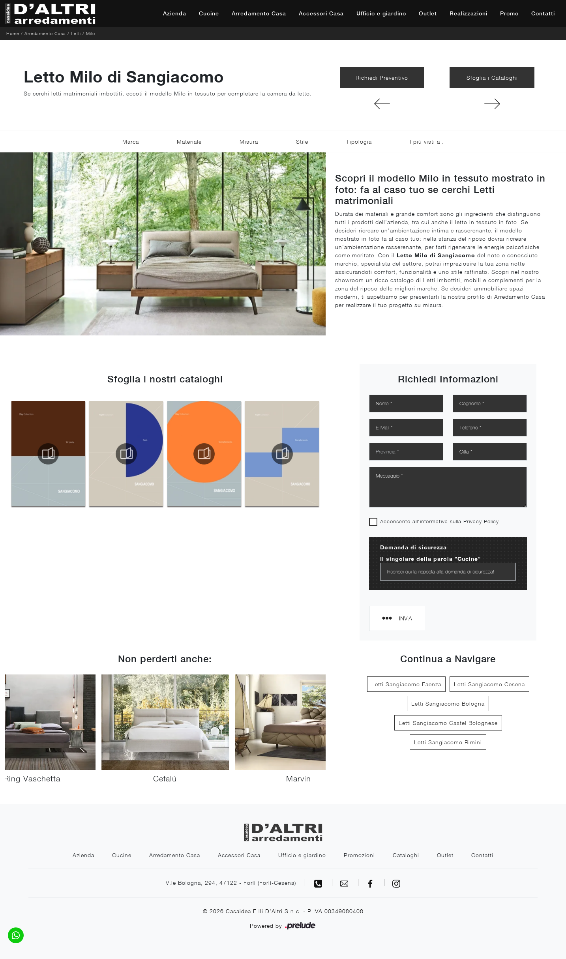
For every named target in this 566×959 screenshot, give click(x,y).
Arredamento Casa (259, 13)
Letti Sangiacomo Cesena (489, 684)
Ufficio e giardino (381, 13)
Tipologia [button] (359, 141)
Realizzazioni (468, 13)
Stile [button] (302, 141)
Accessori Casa (321, 13)
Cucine (209, 13)
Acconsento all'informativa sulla (439, 521)
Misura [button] (249, 141)
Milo (90, 33)
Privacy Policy (481, 521)
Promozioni (359, 855)
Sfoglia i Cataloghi (492, 77)
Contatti (543, 13)
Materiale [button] (189, 141)
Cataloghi (406, 855)
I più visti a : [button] (427, 141)
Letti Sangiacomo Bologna (448, 703)
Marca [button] (130, 141)
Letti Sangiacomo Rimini (448, 742)
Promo (509, 13)
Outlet (428, 13)
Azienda (174, 13)
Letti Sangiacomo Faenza (406, 684)
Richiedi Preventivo (382, 77)
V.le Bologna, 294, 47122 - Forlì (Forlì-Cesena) (231, 882)
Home (12, 33)
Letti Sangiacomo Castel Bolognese (448, 722)
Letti (76, 33)
